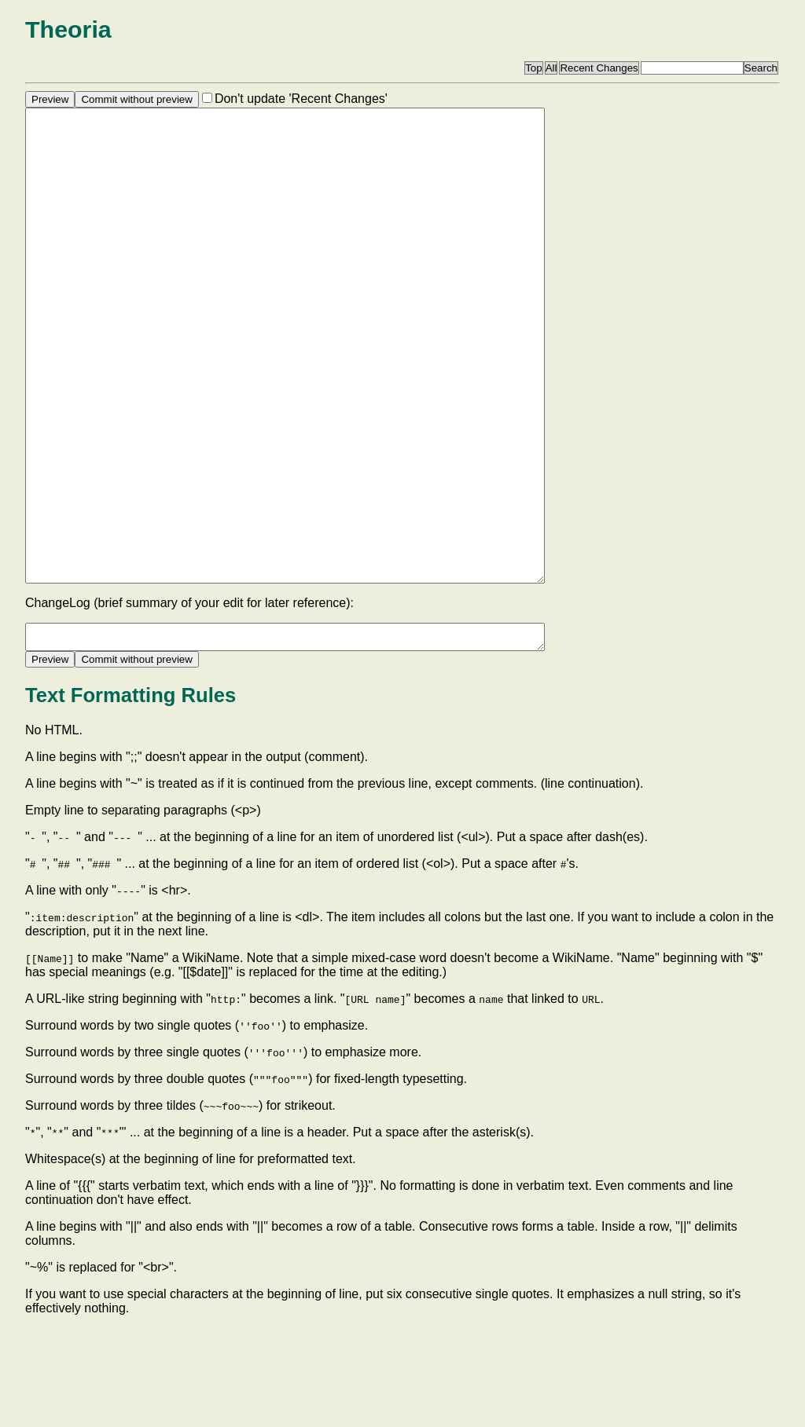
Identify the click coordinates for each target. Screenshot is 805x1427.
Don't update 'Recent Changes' (301, 98)
